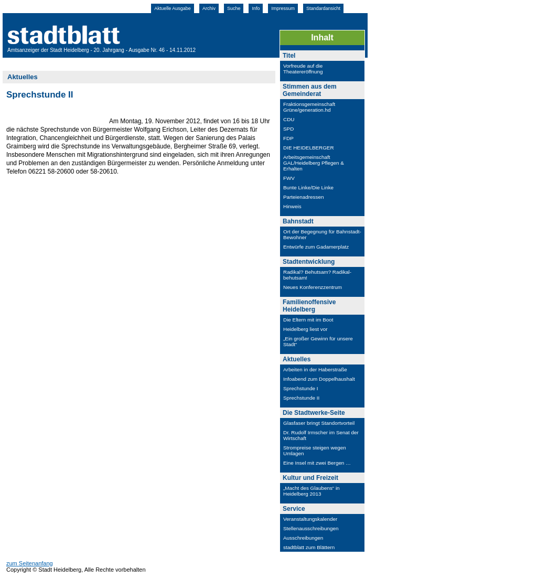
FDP (288, 138)
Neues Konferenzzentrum (312, 287)
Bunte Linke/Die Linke (308, 187)
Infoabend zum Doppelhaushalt (319, 379)
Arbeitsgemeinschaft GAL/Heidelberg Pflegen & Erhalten (313, 162)
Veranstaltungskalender (310, 519)
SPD (288, 129)
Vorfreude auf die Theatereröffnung (303, 68)
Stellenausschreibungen (310, 528)
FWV (289, 178)
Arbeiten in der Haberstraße (315, 369)
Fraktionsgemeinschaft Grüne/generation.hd (310, 107)
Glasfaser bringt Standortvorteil (319, 423)
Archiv (209, 8)
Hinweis (292, 206)
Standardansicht (323, 8)
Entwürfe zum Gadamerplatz (316, 247)
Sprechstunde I (300, 388)
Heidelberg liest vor (305, 329)
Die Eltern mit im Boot (308, 320)
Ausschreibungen (303, 538)
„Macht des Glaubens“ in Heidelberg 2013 (311, 491)
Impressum (283, 8)
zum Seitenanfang (29, 563)
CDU (288, 119)
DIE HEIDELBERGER (308, 148)
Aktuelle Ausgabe (172, 8)
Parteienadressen (303, 197)
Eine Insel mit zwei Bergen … (317, 463)
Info (256, 8)
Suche (234, 8)
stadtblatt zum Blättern (309, 547)
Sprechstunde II (301, 398)
